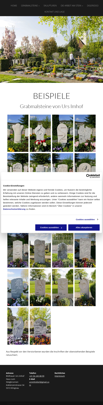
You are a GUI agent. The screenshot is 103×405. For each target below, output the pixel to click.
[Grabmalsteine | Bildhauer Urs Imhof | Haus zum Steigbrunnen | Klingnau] (17, 133)
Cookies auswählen (85, 219)
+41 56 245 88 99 (36, 376)
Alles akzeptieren (84, 227)
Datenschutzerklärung (14, 209)
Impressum (60, 376)
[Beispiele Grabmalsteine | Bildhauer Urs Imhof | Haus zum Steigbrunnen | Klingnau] (40, 133)
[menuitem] (12, 5)
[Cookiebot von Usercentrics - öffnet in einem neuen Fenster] (88, 176)
